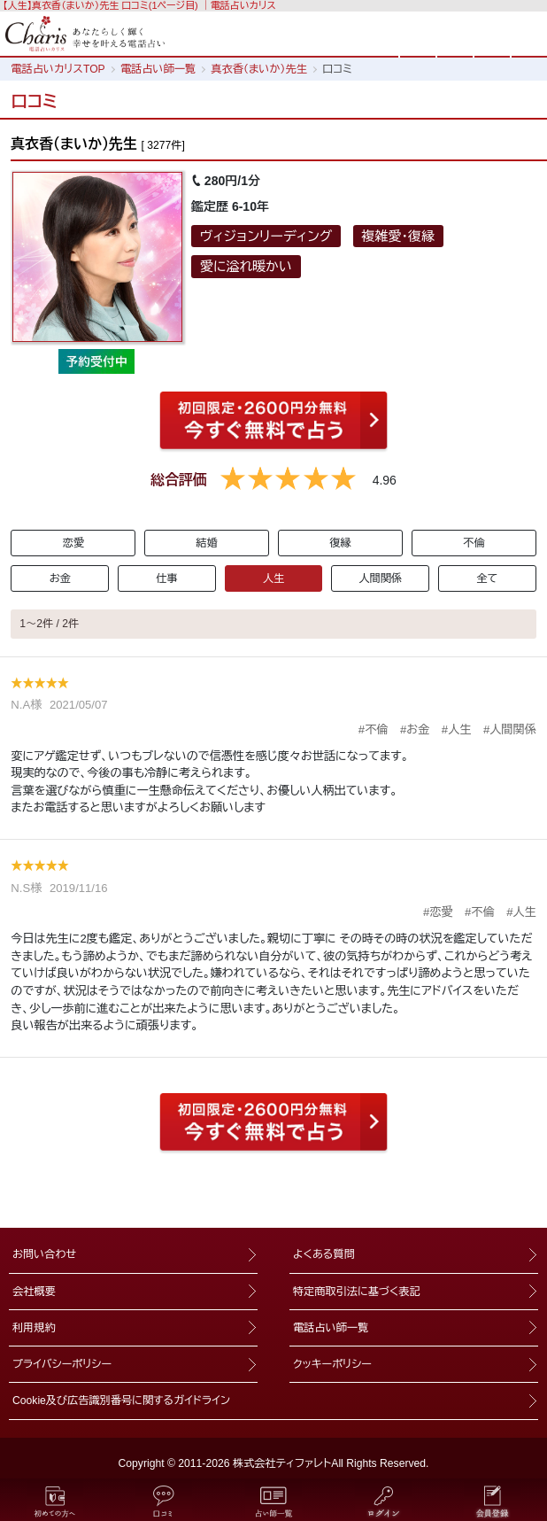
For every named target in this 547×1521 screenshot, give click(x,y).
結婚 (206, 543)
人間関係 (380, 578)
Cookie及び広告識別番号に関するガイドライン (121, 1400)
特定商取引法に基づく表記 (356, 1291)
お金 (60, 578)
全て (486, 578)
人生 (273, 578)
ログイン (492, 33)
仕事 (166, 578)
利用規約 (34, 1328)
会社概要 (34, 1291)
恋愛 (73, 543)
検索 (455, 33)
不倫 (473, 543)
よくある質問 (324, 1254)
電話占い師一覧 (330, 1328)
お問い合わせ (44, 1254)
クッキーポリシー (332, 1364)
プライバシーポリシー (62, 1364)
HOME (417, 33)
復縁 (340, 543)
